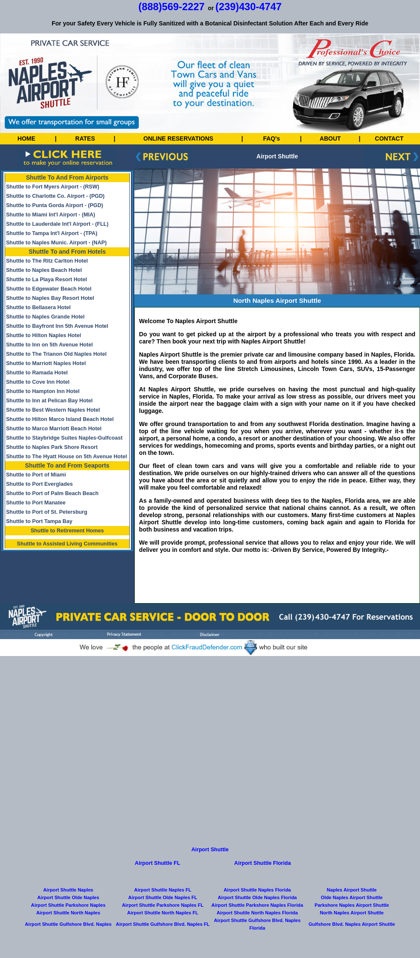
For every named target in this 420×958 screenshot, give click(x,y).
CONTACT (389, 138)
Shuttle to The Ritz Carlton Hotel (47, 261)
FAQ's (271, 138)
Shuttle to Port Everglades (39, 484)
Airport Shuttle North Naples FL (162, 912)
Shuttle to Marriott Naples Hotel (46, 363)
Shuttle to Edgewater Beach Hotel (49, 289)
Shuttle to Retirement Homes (67, 531)
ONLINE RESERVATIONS (178, 138)
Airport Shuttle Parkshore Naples (68, 905)
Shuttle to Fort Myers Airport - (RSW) (52, 187)
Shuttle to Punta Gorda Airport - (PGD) (54, 205)
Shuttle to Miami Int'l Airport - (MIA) (50, 215)
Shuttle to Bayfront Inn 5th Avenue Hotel (57, 326)
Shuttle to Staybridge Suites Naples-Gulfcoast (64, 438)
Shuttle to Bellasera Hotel (38, 307)
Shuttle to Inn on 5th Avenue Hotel (49, 345)
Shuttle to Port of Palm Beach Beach (52, 493)
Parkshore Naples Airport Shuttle (351, 905)
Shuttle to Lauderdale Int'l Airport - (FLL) (57, 224)
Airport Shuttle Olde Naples (68, 897)
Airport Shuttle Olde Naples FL (162, 897)
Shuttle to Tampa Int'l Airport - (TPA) (51, 233)
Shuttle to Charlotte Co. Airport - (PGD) (55, 196)
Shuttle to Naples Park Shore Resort (51, 447)
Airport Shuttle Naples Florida (257, 889)
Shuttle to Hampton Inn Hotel (43, 391)
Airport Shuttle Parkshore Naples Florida (257, 905)
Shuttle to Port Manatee (36, 503)
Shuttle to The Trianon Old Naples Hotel (56, 354)
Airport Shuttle (209, 850)
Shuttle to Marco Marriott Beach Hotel (53, 429)
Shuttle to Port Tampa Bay (39, 521)
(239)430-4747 (248, 6)
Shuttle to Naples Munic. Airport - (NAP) (56, 243)
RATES (85, 138)
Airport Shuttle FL (157, 863)
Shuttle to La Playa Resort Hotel (46, 279)
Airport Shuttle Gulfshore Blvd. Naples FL (162, 924)
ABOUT (330, 138)
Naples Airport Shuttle (352, 889)
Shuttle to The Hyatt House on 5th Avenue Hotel (66, 457)
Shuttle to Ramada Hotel (37, 373)
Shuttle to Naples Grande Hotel (45, 317)
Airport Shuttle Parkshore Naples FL (163, 905)
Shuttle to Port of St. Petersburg (46, 512)
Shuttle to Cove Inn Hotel (38, 382)
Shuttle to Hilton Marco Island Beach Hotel (60, 419)
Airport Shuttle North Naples (68, 912)
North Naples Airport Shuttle (352, 912)
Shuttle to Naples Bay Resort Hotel (50, 298)
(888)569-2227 (172, 6)
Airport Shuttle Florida (262, 863)
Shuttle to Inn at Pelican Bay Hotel (49, 401)
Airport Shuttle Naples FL (163, 889)
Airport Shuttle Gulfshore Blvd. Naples (68, 924)
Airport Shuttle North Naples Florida (257, 912)
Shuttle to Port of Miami (36, 475)
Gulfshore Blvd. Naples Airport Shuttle (352, 924)
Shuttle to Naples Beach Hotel (44, 270)
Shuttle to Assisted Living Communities (67, 544)
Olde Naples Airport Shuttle (352, 897)
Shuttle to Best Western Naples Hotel (53, 410)
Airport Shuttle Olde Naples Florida (257, 897)
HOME (26, 138)
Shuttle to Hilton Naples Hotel (43, 335)
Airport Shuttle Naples (68, 889)
